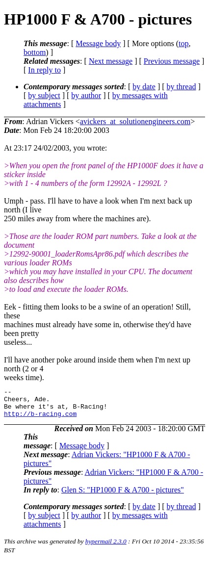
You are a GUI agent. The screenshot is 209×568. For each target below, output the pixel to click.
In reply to (44, 70)
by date (144, 86)
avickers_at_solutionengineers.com (135, 121)
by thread (181, 86)
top (183, 43)
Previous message (172, 61)
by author (86, 95)
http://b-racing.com (40, 419)
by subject (44, 95)
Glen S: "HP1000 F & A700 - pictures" (122, 495)
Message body (98, 43)
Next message (110, 61)
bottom (35, 52)
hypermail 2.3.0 (106, 547)
